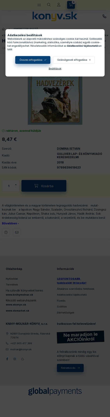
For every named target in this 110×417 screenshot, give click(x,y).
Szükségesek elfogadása (72, 59)
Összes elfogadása (31, 59)
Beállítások (55, 68)
